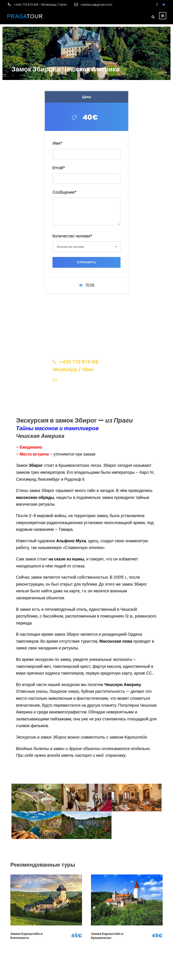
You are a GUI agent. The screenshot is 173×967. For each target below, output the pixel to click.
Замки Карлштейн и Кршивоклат (107, 935)
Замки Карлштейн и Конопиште (26, 935)
